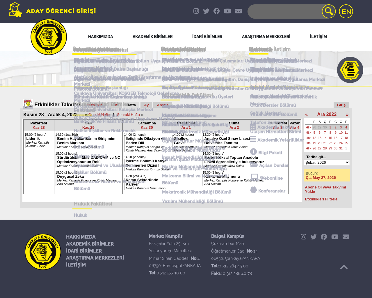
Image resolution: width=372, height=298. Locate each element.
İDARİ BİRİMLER (84, 251)
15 (330, 138)
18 (346, 138)
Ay (146, 105)
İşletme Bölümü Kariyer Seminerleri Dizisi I (147, 163)
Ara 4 (295, 127)
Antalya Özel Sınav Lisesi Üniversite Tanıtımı (227, 140)
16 (335, 138)
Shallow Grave (181, 140)
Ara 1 (186, 127)
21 (325, 143)
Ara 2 (234, 127)
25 (346, 143)
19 (314, 143)
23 (335, 143)
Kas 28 (39, 127)
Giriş (341, 105)
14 (325, 138)
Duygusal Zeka (70, 176)
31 (341, 148)
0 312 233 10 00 (170, 273)
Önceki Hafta (99, 114)
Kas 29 (88, 127)
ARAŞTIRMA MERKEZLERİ (95, 258)
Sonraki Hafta (128, 114)
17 (341, 138)
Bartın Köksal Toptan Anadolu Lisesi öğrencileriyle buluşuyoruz (234, 159)
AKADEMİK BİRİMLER (90, 244)
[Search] (291, 11)
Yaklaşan (94, 105)
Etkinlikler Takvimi (57, 104)
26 (314, 148)
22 (330, 143)
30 (325, 127)
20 (319, 143)
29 (319, 127)
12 (314, 138)
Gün (114, 105)
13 (319, 138)
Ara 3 (278, 127)
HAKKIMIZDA (80, 237)
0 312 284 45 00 (233, 266)
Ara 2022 (327, 114)
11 (346, 132)
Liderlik (33, 138)
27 (319, 148)
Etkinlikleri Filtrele (321, 199)
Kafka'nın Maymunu (222, 176)
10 (341, 132)
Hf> (308, 127)
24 (341, 143)
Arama (162, 105)
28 (314, 127)
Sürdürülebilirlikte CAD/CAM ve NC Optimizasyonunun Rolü (88, 159)
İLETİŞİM (76, 265)
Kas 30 (147, 127)
